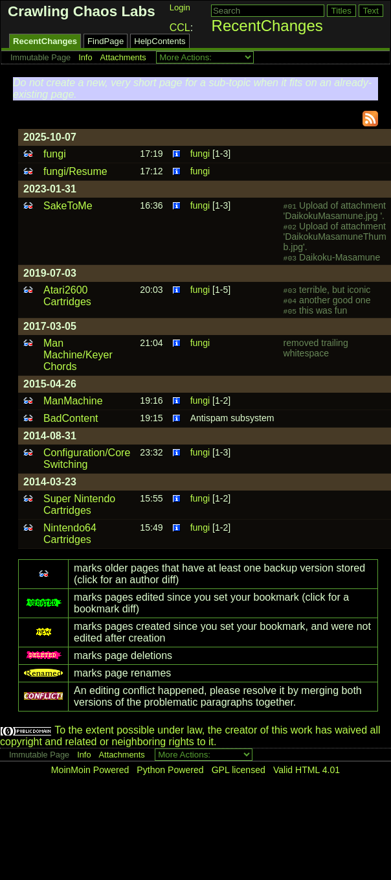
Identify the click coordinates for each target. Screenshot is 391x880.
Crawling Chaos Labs (81, 11)
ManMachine (73, 400)
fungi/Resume (75, 171)
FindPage (105, 41)
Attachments (123, 57)
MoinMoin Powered (90, 770)
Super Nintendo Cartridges (79, 504)
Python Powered (170, 770)
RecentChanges (267, 25)
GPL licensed (238, 770)
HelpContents (159, 41)
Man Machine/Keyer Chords (78, 355)
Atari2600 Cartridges (67, 295)
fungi (54, 153)
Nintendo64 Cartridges (69, 533)
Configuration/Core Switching (86, 458)
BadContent (70, 418)
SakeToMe (68, 205)
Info (85, 57)
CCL (180, 27)
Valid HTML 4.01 (306, 770)
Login (180, 7)
